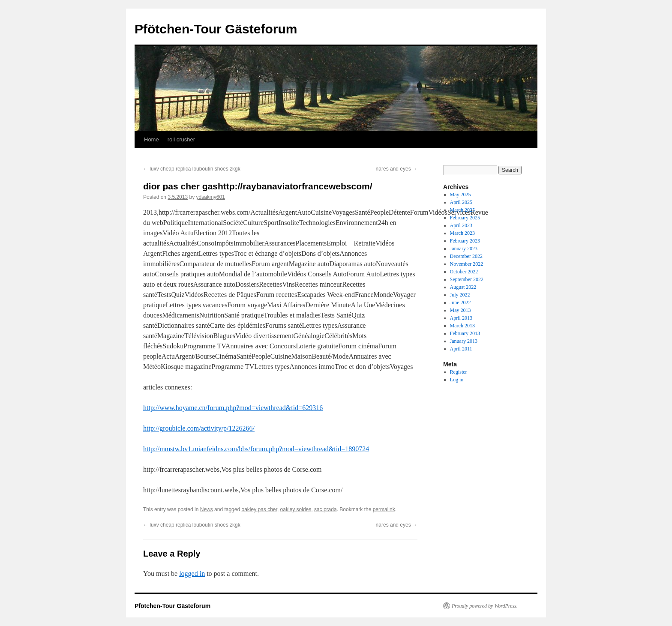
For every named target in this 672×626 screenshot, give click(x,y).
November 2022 (466, 264)
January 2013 (463, 341)
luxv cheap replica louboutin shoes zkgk (191, 169)
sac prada (325, 509)
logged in (192, 573)
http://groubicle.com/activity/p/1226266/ (199, 428)
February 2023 (465, 241)
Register (458, 372)
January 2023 (463, 249)
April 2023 (461, 225)
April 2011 (461, 349)
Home (151, 139)
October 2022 (464, 272)
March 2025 (462, 210)
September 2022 (466, 279)
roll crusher (181, 139)
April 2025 (461, 202)
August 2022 (463, 287)
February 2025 (465, 218)
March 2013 (462, 326)
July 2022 (460, 295)
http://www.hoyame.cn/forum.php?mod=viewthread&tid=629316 (233, 407)
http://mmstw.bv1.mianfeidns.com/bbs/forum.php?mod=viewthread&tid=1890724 (256, 448)
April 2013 (461, 318)
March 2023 (462, 233)
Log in (457, 380)
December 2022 (466, 256)
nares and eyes (396, 169)
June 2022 (460, 303)
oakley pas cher (259, 509)
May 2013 (460, 310)
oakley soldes (296, 509)
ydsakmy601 (210, 197)
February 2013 (465, 333)
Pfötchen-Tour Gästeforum (216, 29)
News (206, 509)
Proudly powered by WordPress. (485, 606)
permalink (384, 509)
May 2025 (460, 195)
